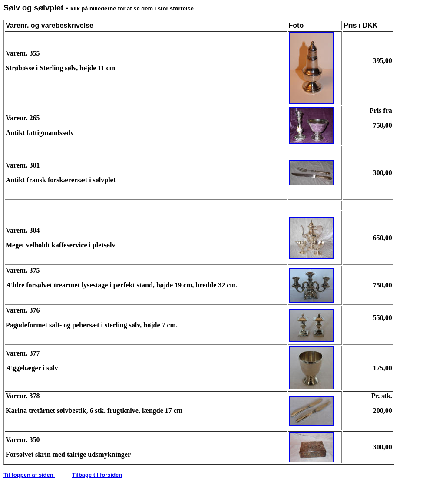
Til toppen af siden (29, 475)
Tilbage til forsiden (97, 475)
